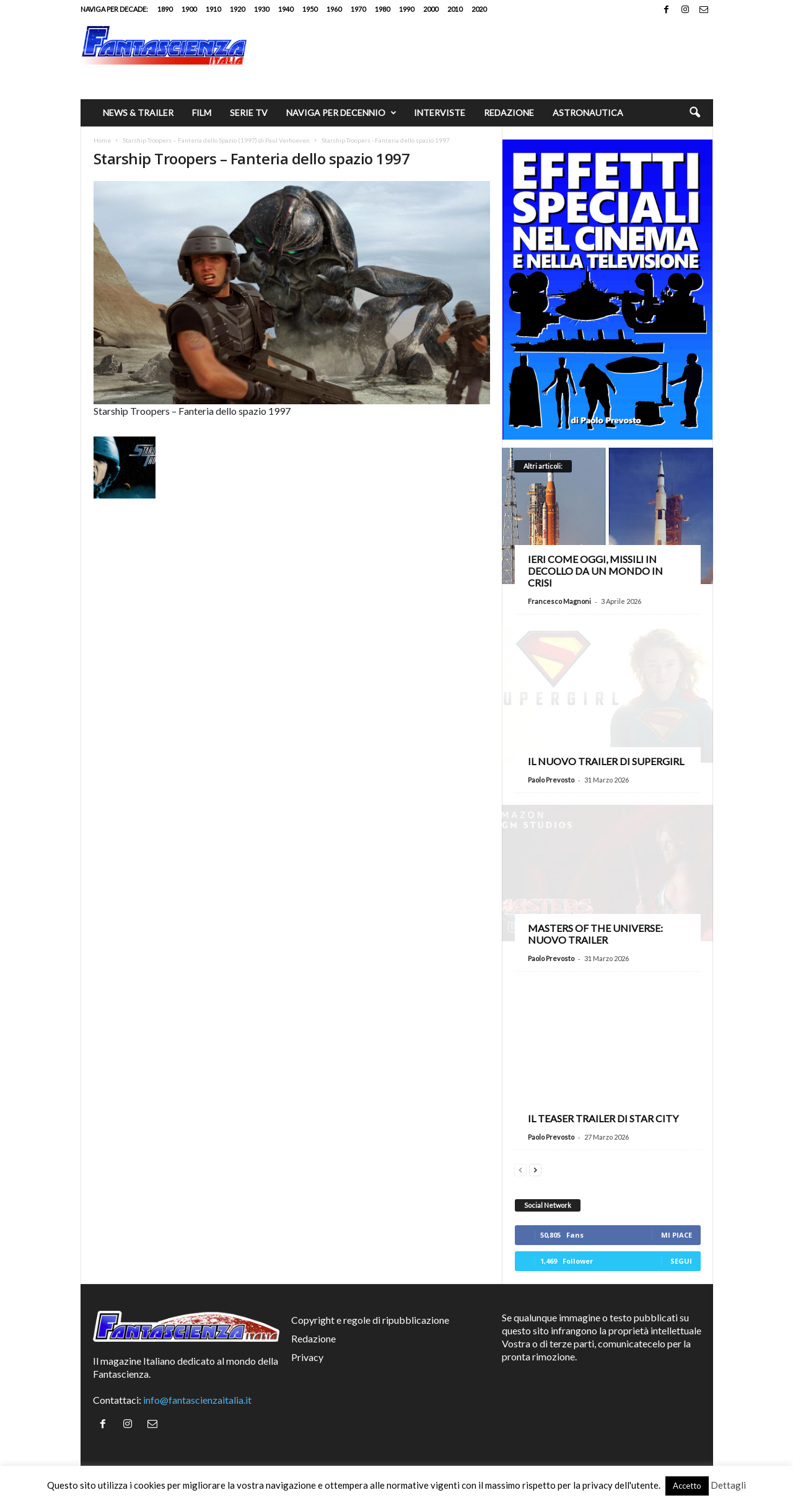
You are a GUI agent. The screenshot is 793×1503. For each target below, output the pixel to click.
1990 (406, 9)
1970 (358, 9)
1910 (213, 9)
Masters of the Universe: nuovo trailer (595, 934)
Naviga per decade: (114, 9)
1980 (382, 9)
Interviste (439, 112)
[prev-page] (520, 1168)
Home (102, 140)
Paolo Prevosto (551, 780)
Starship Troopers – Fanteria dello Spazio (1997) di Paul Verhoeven (216, 140)
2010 (454, 9)
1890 (164, 9)
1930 (261, 9)
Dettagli (728, 1485)
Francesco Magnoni (559, 601)
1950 (309, 9)
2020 (478, 9)
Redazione (509, 112)
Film (201, 112)
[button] (694, 112)
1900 (189, 9)
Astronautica (588, 112)
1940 (285, 9)
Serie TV (249, 112)
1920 (237, 9)
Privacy (307, 1357)
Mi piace (676, 1234)
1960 (333, 9)
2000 (430, 9)
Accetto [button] (687, 1486)
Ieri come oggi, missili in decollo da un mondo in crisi (595, 570)
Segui (681, 1261)
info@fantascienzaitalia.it (197, 1400)
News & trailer (138, 112)
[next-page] (535, 1168)
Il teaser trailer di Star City (603, 1118)
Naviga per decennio (341, 112)
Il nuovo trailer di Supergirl (606, 761)
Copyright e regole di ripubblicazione (370, 1320)
